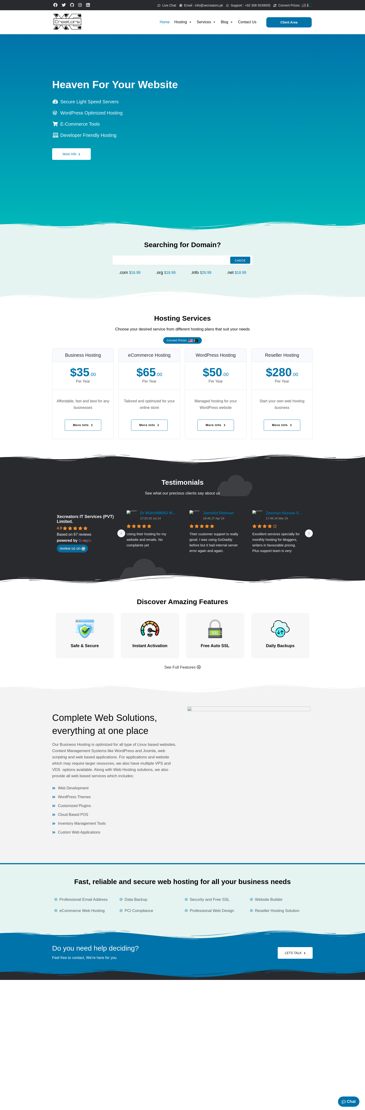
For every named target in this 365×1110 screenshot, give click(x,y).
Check (240, 260)
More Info (71, 152)
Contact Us (247, 22)
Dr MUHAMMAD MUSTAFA (159, 513)
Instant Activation (149, 645)
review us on (72, 548)
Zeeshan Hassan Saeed (285, 513)
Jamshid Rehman (218, 513)
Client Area (289, 22)
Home (165, 22)
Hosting (183, 22)
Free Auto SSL (215, 645)
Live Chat (156, 5)
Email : (194, 5)
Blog (227, 22)
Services (206, 22)
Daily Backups (280, 645)
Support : (245, 5)
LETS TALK (295, 953)
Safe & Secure (85, 645)
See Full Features (182, 667)
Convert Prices (293, 5)
